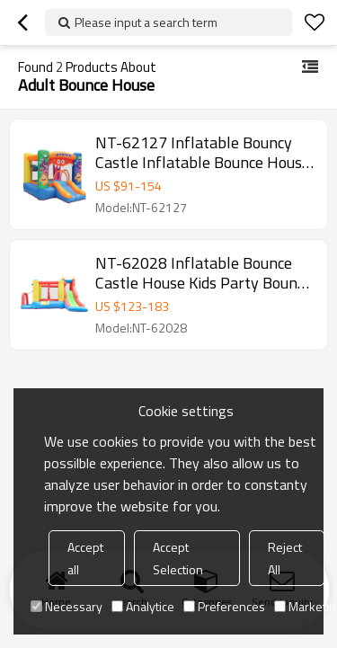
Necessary (66, 606)
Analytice (142, 606)
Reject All (285, 558)
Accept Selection (178, 558)
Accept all (85, 558)
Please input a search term (146, 22)
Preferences (224, 606)
